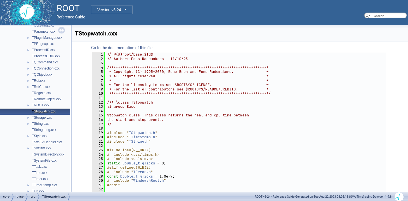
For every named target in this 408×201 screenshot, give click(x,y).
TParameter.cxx (43, 32)
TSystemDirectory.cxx (48, 154)
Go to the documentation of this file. (122, 48)
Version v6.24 (109, 10)
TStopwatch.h (142, 132)
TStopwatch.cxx (44, 111)
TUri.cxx (38, 191)
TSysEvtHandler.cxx (47, 142)
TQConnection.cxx (46, 68)
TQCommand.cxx (45, 62)
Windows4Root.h (148, 180)
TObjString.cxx (43, 25)
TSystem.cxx (41, 148)
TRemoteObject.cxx (46, 99)
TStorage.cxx (42, 117)
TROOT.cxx (40, 105)
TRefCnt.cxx (41, 87)
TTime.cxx (39, 173)
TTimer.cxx (40, 179)
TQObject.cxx (42, 74)
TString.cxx (40, 124)
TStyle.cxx (39, 136)
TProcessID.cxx (43, 50)
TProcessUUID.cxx (46, 56)
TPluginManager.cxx (47, 38)
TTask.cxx (39, 167)
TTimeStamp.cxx (44, 185)
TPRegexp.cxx (43, 44)
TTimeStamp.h (142, 137)
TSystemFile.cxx (44, 160)
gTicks (148, 163)
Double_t (131, 163)
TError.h (142, 171)
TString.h (138, 141)
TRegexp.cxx (41, 93)
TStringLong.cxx (44, 130)
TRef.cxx (38, 81)
